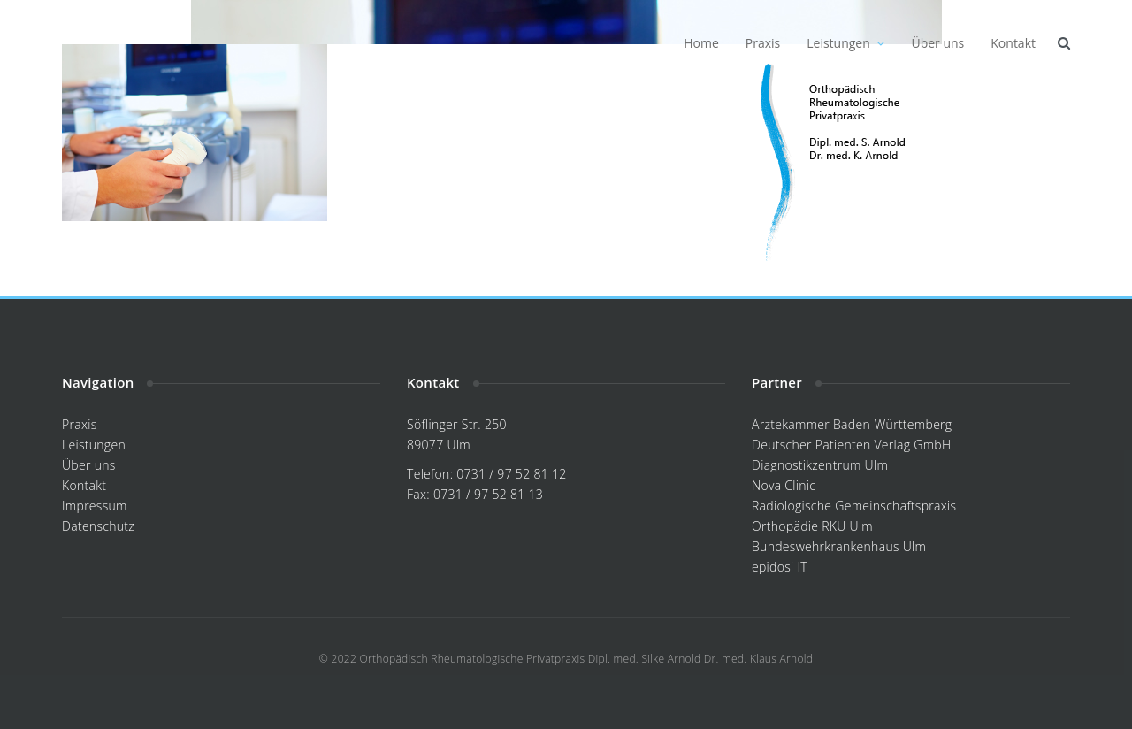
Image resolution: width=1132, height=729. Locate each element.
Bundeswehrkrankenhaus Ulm (839, 546)
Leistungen (845, 43)
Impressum (94, 505)
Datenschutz (98, 526)
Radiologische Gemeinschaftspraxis (854, 505)
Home (701, 43)
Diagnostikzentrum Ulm (820, 465)
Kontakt (1013, 43)
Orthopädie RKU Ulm (812, 526)
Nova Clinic (783, 485)
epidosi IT (779, 566)
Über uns (937, 43)
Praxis (763, 43)
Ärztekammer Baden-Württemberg (852, 424)
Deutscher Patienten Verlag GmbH (851, 444)
